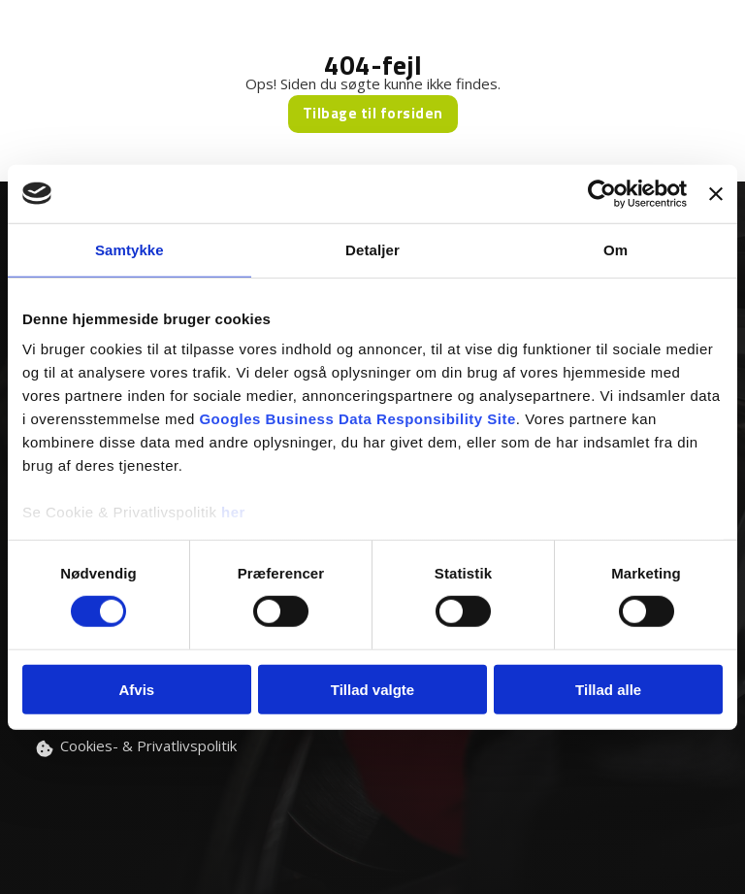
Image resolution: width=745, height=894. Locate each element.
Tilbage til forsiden (373, 113)
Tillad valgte (372, 689)
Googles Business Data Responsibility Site (357, 419)
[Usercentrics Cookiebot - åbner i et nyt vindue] (602, 193)
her (233, 512)
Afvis (136, 689)
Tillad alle (608, 689)
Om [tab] (615, 249)
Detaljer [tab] (372, 249)
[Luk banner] (716, 193)
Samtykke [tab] (129, 249)
